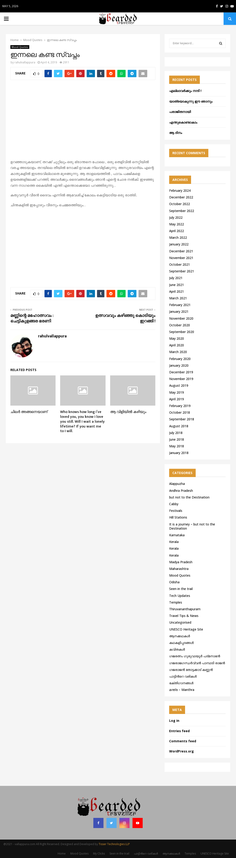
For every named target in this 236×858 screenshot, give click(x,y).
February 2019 (180, 406)
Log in (174, 720)
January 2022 (179, 244)
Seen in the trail (181, 589)
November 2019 (181, 379)
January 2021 (179, 311)
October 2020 (179, 325)
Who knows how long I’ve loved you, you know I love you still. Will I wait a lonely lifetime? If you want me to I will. (82, 421)
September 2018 (181, 419)
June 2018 (176, 439)
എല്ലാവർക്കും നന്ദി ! (185, 90)
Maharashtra (179, 568)
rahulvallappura (25, 62)
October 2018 (179, 412)
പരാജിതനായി (180, 111)
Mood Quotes (20, 47)
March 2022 (178, 237)
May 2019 (176, 392)
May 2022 (176, 224)
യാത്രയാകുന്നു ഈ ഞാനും (190, 101)
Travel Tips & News (183, 615)
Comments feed (182, 741)
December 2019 (181, 372)
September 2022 (181, 211)
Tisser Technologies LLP (114, 844)
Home (62, 853)
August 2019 (178, 385)
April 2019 (176, 399)
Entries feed (179, 731)
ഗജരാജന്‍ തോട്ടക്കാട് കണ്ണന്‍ (191, 669)
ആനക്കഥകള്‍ (179, 636)
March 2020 (178, 352)
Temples (175, 602)
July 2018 (176, 432)
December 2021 (181, 251)
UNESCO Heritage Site (186, 629)
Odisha (174, 582)
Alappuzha (177, 483)
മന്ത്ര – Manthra (181, 689)
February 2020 (180, 359)
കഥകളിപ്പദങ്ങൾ (181, 642)
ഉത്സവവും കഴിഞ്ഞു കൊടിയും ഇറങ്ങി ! (125, 318)
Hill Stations (178, 517)
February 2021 (180, 305)
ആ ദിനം (175, 132)
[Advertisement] (82, 122)
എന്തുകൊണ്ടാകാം (183, 122)
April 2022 (176, 231)
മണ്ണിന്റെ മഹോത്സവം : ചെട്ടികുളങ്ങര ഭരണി (31, 318)
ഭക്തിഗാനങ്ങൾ (181, 683)
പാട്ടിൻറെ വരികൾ (183, 676)
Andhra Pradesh (181, 490)
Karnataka (177, 535)
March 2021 (178, 298)
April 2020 (176, 345)
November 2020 (181, 318)
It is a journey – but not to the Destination (192, 526)
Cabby (173, 504)
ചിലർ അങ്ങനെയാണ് (28, 412)
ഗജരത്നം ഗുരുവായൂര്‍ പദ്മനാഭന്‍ (194, 656)
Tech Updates (179, 595)
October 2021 (179, 264)
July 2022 (176, 217)
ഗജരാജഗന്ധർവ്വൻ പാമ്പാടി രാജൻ (197, 663)
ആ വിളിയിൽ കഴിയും (128, 412)
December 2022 (181, 197)
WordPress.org (181, 751)
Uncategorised (180, 622)
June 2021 (176, 285)
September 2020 (181, 332)
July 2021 (176, 278)
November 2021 (181, 258)
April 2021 (176, 291)
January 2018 (179, 453)
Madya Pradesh (180, 562)
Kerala (174, 542)
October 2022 (179, 204)
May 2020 (176, 338)
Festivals (175, 510)
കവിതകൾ (177, 649)
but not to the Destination (189, 497)
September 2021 (181, 271)
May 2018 (176, 446)
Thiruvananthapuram (185, 609)
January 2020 (179, 365)
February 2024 (180, 190)
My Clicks (99, 853)
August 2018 (178, 426)
